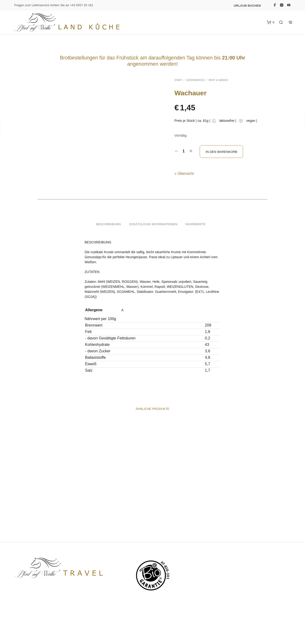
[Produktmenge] (183, 151)
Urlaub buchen (247, 5)
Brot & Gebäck (218, 80)
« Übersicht (184, 173)
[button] (270, 22)
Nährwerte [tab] (195, 225)
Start (178, 80)
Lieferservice (195, 80)
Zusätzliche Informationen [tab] (153, 225)
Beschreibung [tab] (108, 225)
